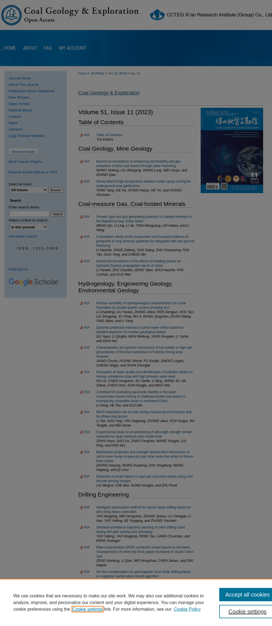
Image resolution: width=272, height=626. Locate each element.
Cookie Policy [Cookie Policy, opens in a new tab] (187, 609)
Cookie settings (87, 609)
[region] (136, 602)
